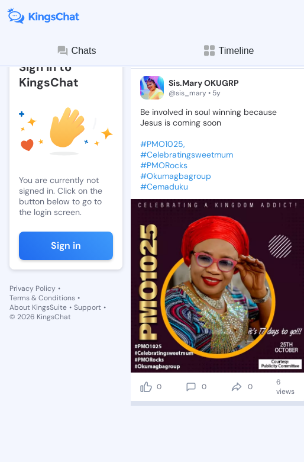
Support (87, 307)
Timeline (228, 50)
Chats (76, 50)
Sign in (66, 245)
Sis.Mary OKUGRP (204, 83)
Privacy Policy (32, 288)
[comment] (191, 387)
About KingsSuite (38, 307)
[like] (146, 387)
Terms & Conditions (42, 298)
